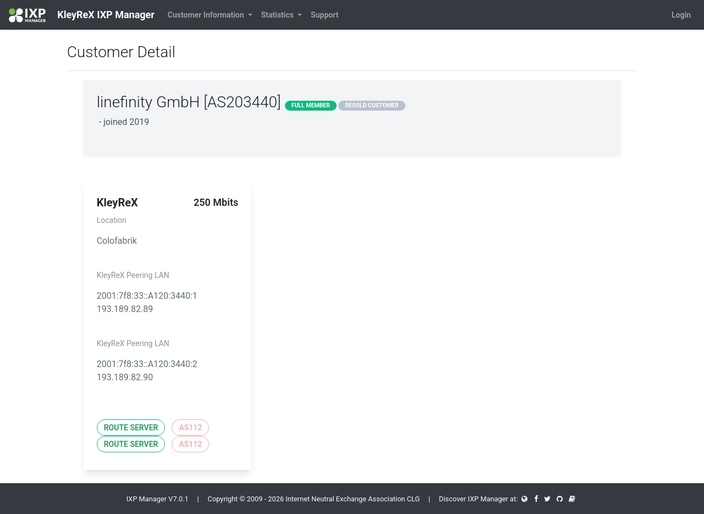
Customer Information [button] (207, 14)
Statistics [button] (278, 14)
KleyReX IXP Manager (82, 15)
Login (681, 14)
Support (324, 14)
